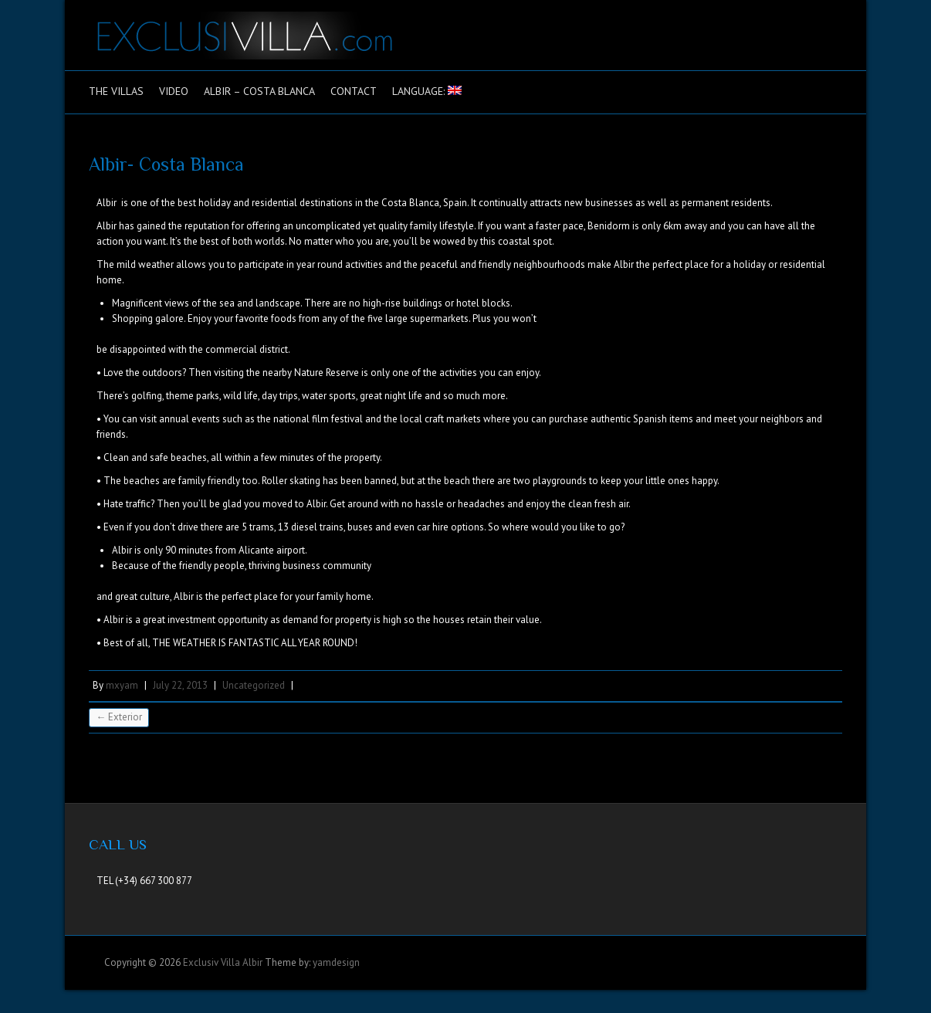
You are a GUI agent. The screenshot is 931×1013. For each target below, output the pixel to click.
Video (173, 91)
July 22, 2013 (180, 685)
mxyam (122, 685)
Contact (353, 91)
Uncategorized (253, 685)
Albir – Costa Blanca (259, 91)
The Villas (116, 91)
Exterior (119, 716)
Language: (427, 91)
